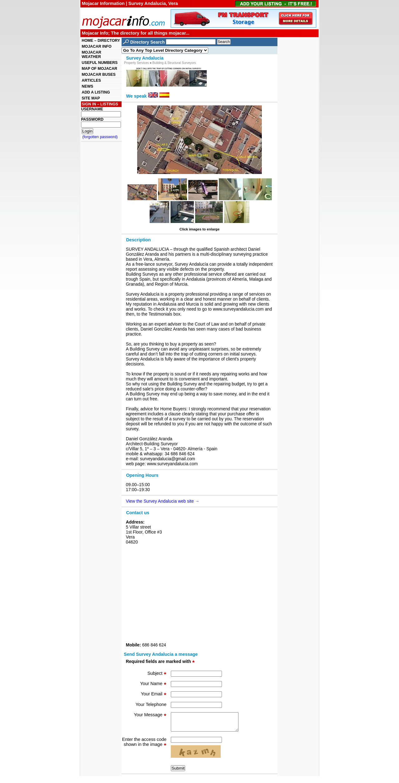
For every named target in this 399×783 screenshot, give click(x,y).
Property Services (136, 63)
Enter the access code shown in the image (144, 746)
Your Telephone (151, 704)
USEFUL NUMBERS (100, 62)
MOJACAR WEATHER (91, 54)
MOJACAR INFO (97, 46)
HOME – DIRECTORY (101, 40)
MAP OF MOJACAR (99, 68)
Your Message (150, 714)
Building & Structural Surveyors (174, 63)
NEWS (87, 86)
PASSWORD (92, 119)
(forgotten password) (100, 137)
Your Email (153, 693)
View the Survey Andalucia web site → (162, 501)
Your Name (153, 683)
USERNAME (92, 109)
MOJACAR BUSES (99, 74)
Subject (156, 673)
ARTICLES (91, 80)
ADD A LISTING (96, 92)
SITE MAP (91, 98)
